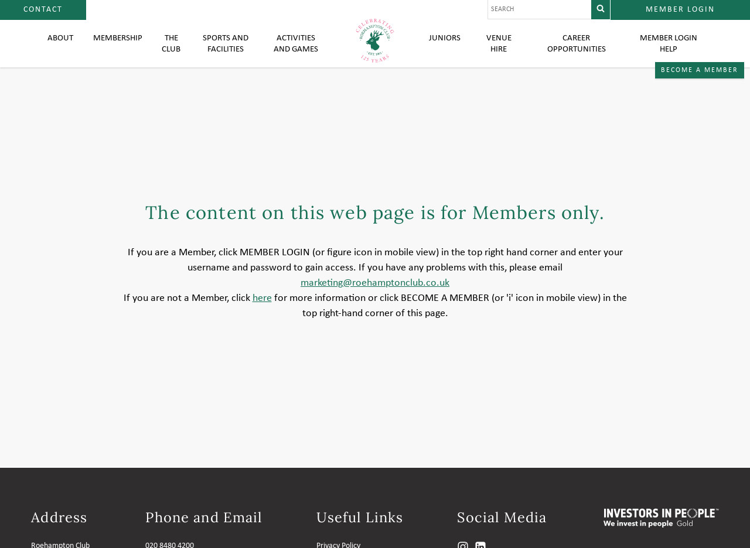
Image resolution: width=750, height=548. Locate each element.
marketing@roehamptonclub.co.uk (375, 304)
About (60, 47)
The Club (175, 52)
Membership (119, 47)
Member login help (668, 52)
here (262, 320)
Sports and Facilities (228, 52)
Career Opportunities (575, 52)
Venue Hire (498, 52)
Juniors (444, 47)
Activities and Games (297, 52)
